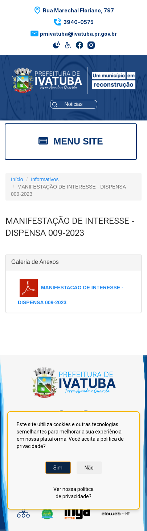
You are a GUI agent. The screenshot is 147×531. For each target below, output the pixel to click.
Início (17, 179)
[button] (73, 10)
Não (89, 468)
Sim (57, 468)
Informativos (44, 179)
